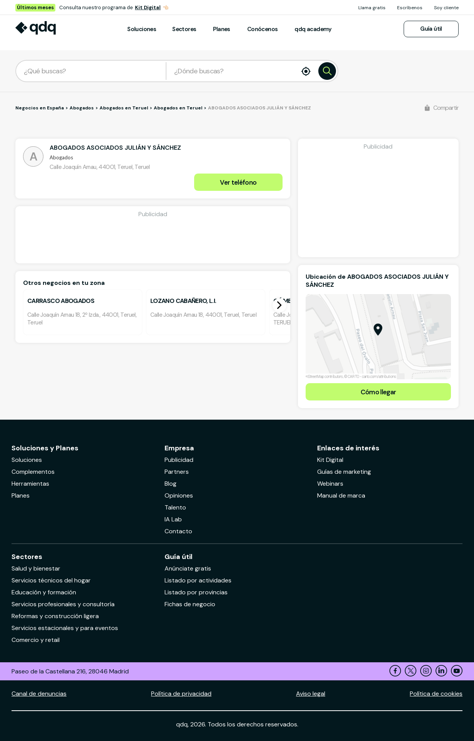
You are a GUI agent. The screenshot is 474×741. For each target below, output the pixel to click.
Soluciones (141, 29)
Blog (170, 484)
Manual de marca (341, 495)
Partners (177, 472)
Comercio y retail (36, 640)
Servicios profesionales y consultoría (63, 604)
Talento (175, 507)
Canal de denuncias (39, 694)
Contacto (178, 531)
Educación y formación (44, 592)
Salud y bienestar (36, 568)
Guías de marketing (344, 472)
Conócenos (262, 29)
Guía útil (431, 29)
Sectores (184, 29)
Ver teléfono (238, 182)
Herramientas (30, 484)
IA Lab (173, 519)
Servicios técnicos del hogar (51, 580)
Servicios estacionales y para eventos (65, 628)
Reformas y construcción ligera (55, 616)
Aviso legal (310, 694)
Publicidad (179, 460)
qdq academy (312, 29)
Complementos (33, 472)
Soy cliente (446, 8)
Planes (221, 29)
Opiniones (179, 495)
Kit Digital (148, 7)
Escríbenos (409, 8)
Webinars (330, 484)
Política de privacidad (181, 694)
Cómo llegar (378, 392)
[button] (279, 305)
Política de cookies (436, 694)
